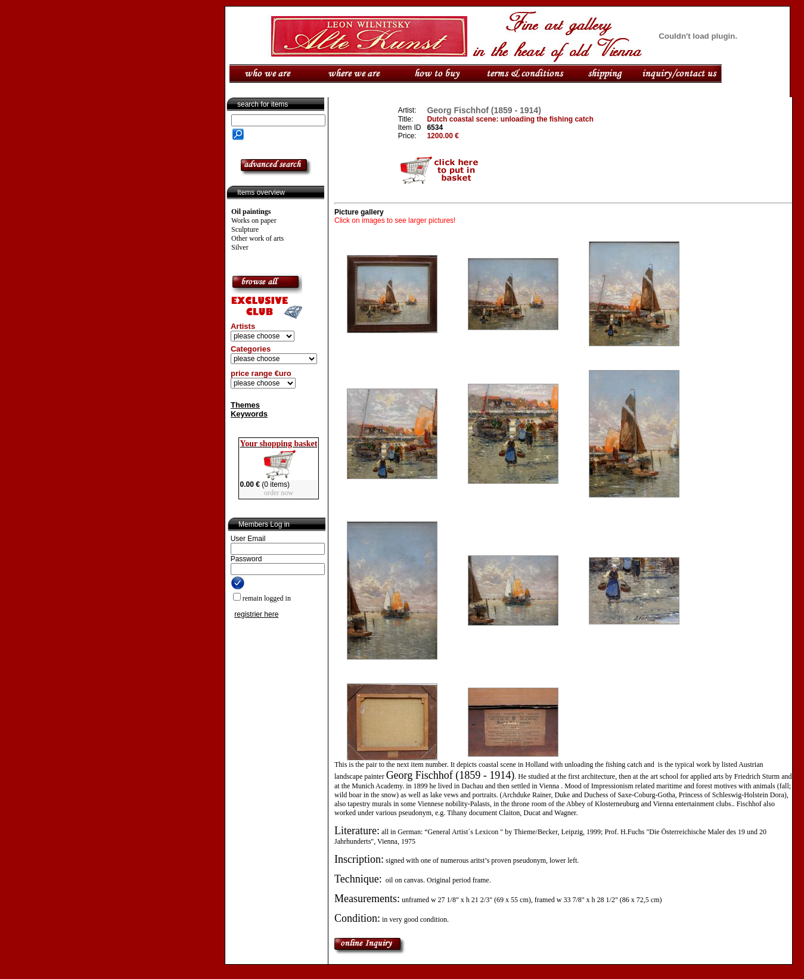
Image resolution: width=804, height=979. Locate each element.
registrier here (256, 614)
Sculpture (245, 229)
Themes (245, 404)
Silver (240, 247)
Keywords (249, 413)
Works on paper (254, 220)
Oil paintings (251, 211)
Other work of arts (257, 238)
